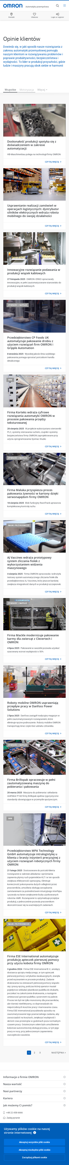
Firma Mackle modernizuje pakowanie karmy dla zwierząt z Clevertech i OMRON (33, 638)
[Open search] (57, 6)
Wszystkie (10, 89)
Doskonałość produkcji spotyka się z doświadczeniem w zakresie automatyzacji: (31, 145)
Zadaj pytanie (11, 1118)
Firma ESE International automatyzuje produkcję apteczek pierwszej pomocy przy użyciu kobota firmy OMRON (33, 959)
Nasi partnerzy (12, 1091)
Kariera (8, 1098)
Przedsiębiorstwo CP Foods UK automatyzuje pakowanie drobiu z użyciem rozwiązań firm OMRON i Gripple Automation (30, 343)
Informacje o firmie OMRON (21, 1077)
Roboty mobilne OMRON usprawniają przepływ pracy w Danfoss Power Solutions (32, 706)
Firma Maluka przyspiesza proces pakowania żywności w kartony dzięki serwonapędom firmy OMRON (32, 493)
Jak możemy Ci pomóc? (17, 1105)
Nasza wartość (12, 1084)
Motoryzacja (27, 89)
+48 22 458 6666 (13, 1112)
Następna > (59, 1052)
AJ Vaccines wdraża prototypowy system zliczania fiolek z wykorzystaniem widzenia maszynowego (29, 563)
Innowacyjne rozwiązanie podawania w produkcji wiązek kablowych (33, 271)
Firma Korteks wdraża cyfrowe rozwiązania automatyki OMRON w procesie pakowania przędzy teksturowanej (31, 417)
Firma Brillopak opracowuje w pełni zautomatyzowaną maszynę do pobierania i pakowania (31, 783)
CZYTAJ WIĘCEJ (52, 161)
